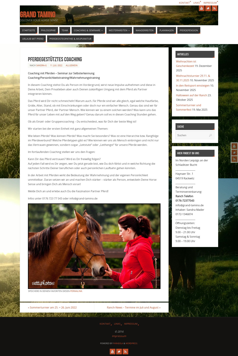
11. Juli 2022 (56, 65)
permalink (76, 291)
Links (196, 2)
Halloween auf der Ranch (191, 95)
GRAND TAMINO (37, 14)
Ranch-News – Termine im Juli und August (133, 307)
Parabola (118, 343)
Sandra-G (41, 65)
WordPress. (132, 343)
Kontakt (184, 2)
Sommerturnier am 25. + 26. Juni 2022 (52, 307)
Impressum (210, 2)
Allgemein (72, 65)
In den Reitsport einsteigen (193, 85)
